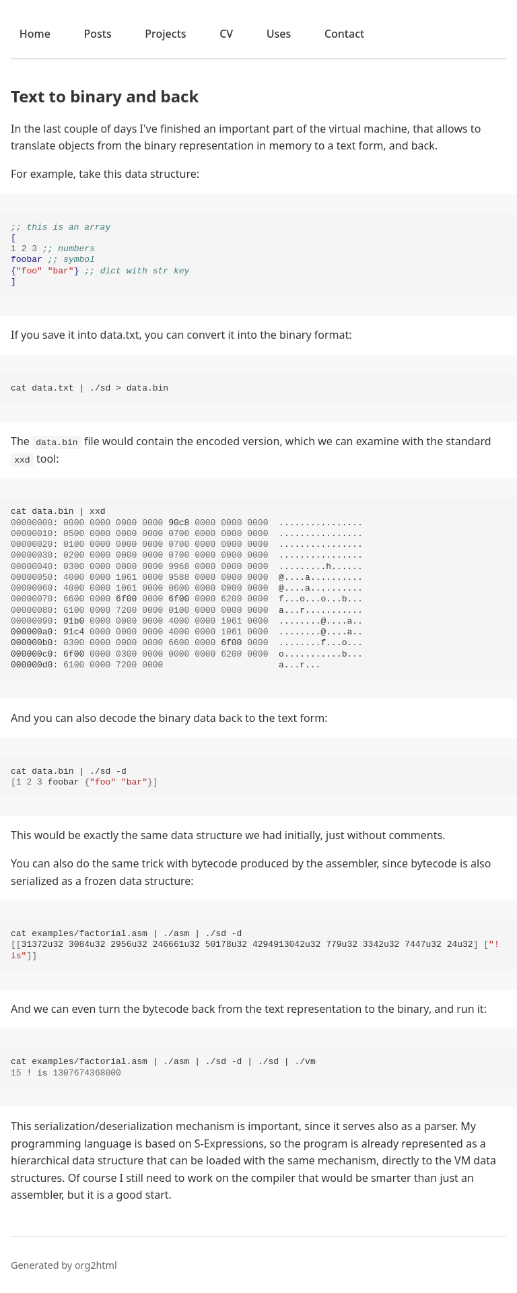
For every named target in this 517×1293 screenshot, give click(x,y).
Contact (344, 33)
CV (226, 33)
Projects (165, 33)
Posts (97, 33)
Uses (279, 33)
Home (35, 33)
